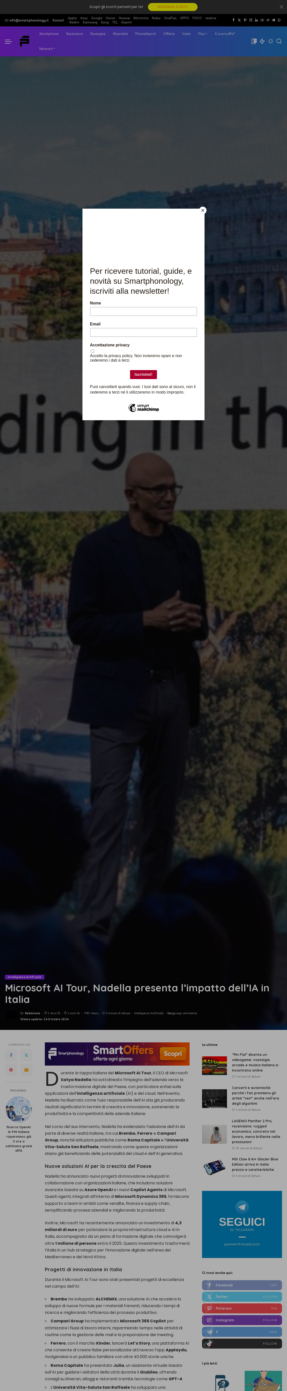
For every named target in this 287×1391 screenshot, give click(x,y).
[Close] (203, 210)
